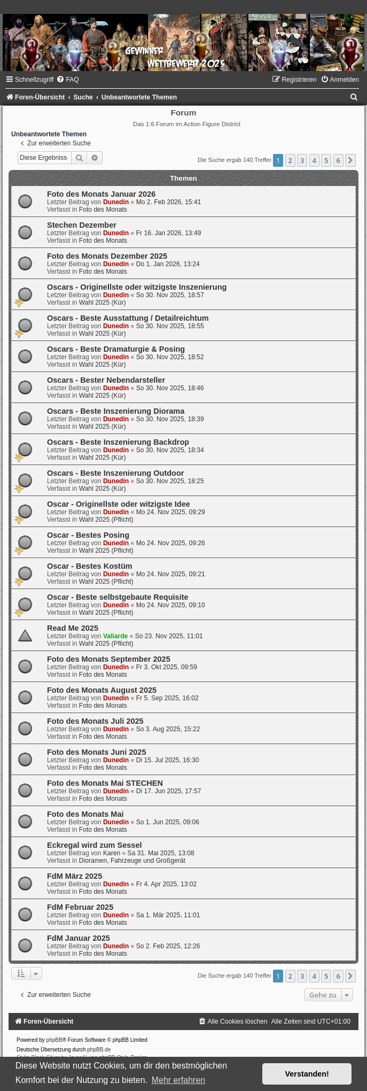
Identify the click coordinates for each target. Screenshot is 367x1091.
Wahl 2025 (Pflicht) (106, 519)
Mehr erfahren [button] (179, 1080)
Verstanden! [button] (307, 1074)
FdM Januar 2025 (78, 938)
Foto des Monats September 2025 (108, 659)
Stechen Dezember (81, 225)
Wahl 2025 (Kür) (102, 302)
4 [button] (314, 160)
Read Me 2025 (72, 628)
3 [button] (302, 160)
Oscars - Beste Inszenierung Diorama (115, 411)
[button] (350, 160)
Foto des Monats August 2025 (102, 690)
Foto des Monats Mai (85, 814)
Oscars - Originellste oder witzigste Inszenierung (137, 287)
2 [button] (290, 160)
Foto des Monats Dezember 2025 (107, 256)
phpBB (54, 1040)
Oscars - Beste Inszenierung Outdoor (115, 473)
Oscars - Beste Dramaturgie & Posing (116, 349)
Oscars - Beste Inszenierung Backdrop (118, 442)
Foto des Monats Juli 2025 (95, 721)
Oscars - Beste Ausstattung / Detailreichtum (128, 318)
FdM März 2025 (74, 876)
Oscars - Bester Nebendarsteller (106, 380)
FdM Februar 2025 (80, 907)
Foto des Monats (103, 209)
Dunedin (116, 202)
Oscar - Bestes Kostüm (89, 566)
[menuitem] (67, 79)
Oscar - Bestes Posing (88, 535)
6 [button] (338, 160)
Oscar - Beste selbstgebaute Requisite (118, 597)
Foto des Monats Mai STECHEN (105, 783)
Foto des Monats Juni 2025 (96, 752)
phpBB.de (99, 1050)
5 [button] (326, 160)
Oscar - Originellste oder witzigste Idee (118, 504)
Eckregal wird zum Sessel (94, 845)
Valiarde (115, 636)
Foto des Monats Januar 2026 (101, 194)
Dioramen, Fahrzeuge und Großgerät (132, 860)
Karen (111, 853)
